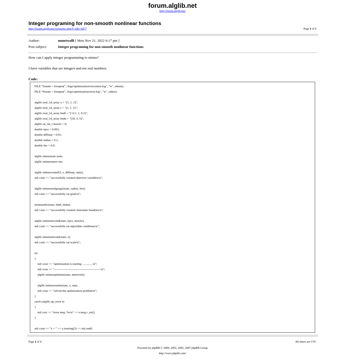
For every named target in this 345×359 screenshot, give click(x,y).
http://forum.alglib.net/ (172, 10)
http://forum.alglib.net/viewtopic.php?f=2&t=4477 (58, 28)
